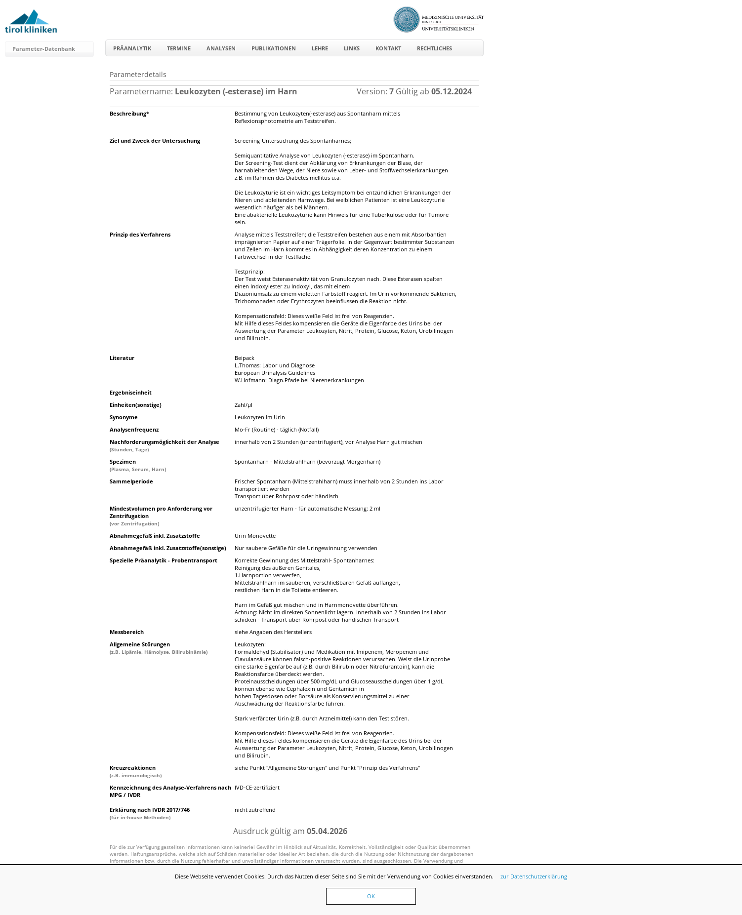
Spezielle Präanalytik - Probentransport (163, 560)
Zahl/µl (243, 404)
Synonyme (124, 417)
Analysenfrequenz (134, 429)
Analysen (221, 48)
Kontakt (388, 48)
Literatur (122, 357)
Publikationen (273, 48)
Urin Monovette (255, 535)
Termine (179, 48)
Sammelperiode (131, 481)
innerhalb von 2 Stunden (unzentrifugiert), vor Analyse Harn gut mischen (328, 441)
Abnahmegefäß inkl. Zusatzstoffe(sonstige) (168, 548)
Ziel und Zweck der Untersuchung (155, 140)
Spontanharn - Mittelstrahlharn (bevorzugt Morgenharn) (307, 461)
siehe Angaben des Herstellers (273, 632)
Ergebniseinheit (131, 392)
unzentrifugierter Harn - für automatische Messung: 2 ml (307, 508)
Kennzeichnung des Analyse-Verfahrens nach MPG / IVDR (170, 791)
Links (352, 48)
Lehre (320, 48)
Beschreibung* (129, 113)
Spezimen (138, 465)
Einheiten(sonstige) (136, 404)
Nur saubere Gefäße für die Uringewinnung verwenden (306, 548)
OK (371, 896)
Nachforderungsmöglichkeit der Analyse (164, 445)
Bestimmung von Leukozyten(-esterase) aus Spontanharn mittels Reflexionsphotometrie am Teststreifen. (317, 117)
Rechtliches (434, 48)
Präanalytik (132, 48)
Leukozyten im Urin (260, 417)
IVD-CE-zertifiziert (257, 787)
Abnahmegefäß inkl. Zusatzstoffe (155, 535)
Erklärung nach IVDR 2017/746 (150, 813)
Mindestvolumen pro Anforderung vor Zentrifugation (161, 516)
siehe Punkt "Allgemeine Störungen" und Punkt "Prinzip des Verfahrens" (327, 767)
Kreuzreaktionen (136, 771)
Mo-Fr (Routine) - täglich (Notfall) (277, 429)
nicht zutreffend (255, 809)
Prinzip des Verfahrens (140, 234)
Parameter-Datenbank (43, 48)
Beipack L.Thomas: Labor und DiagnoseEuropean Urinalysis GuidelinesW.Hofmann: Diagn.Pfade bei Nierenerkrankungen (299, 369)
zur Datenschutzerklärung (533, 876)
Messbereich (127, 632)
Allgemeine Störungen (158, 647)
